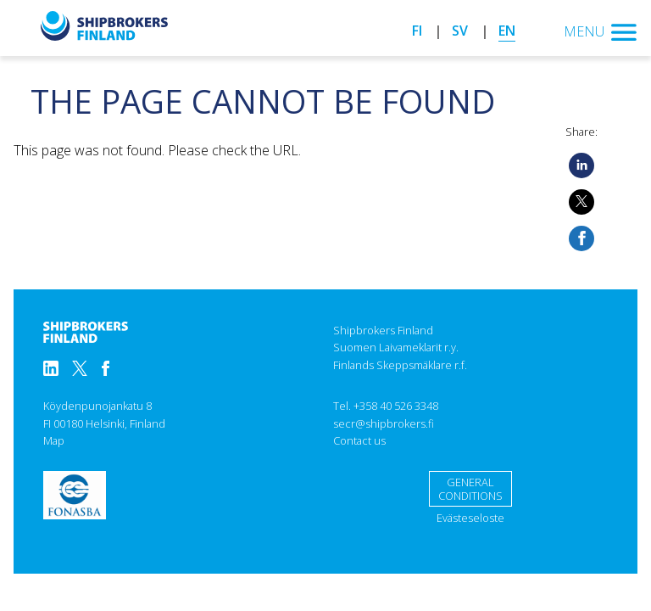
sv (460, 30)
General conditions (470, 489)
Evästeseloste (470, 517)
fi (417, 30)
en (506, 30)
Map (53, 440)
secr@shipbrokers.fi (383, 423)
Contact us (359, 440)
